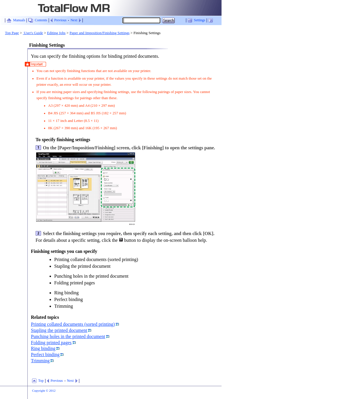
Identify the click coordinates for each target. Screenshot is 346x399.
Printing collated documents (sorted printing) (73, 324)
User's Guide (33, 33)
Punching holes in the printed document (68, 336)
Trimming (40, 360)
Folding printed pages (51, 342)
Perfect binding (45, 354)
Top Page (12, 33)
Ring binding (43, 348)
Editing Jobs (56, 33)
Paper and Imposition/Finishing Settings (99, 33)
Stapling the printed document (59, 330)
